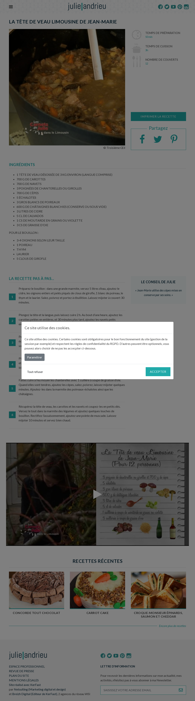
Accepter (158, 371)
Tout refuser (35, 371)
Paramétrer (34, 357)
